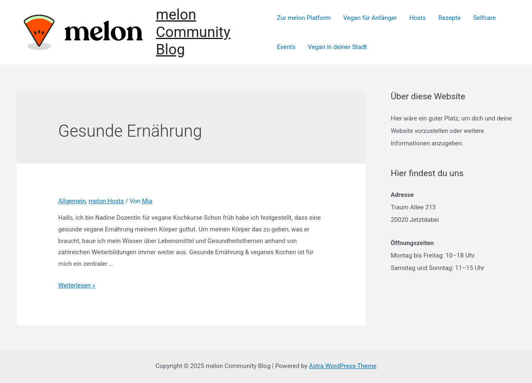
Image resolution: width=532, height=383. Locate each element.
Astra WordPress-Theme (342, 366)
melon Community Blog (193, 32)
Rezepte (449, 18)
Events (286, 47)
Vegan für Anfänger (370, 18)
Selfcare (484, 18)
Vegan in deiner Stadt (337, 47)
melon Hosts (106, 201)
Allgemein (72, 201)
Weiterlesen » (76, 285)
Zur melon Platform (303, 18)
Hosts (417, 18)
